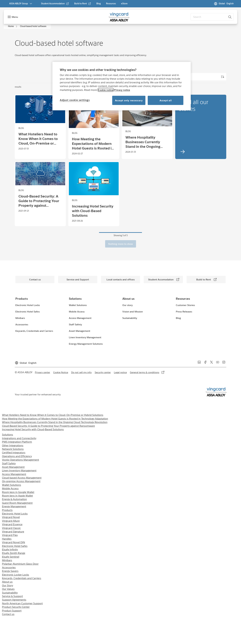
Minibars (7, 560)
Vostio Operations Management (20, 459)
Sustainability (10, 592)
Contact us (8, 614)
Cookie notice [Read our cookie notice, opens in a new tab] (105, 89)
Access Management (14, 474)
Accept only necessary (129, 100)
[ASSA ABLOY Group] (21, 4)
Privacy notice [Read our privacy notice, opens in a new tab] (122, 89)
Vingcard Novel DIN (13, 542)
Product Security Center (16, 607)
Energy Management (14, 506)
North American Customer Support (22, 603)
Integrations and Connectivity (19, 438)
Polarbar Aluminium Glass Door (20, 564)
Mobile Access (10, 488)
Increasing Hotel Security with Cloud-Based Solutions (33, 429)
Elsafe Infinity (10, 549)
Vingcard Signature (13, 531)
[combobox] (212, 17)
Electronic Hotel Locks (15, 513)
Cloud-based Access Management (21, 477)
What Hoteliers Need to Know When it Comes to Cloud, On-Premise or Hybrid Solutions (52, 415)
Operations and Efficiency (17, 456)
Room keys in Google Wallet (18, 492)
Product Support (12, 610)
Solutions (7, 434)
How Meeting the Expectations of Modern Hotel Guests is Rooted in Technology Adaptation (55, 418)
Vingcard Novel (11, 517)
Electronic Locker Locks (15, 574)
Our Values (8, 589)
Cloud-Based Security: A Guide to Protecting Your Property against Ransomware (48, 426)
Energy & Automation (14, 499)
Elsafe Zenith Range (13, 553)
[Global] (224, 4)
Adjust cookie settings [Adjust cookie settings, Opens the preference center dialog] (75, 100)
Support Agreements (14, 599)
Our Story (7, 585)
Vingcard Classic (11, 528)
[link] (55, 3)
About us (7, 581)
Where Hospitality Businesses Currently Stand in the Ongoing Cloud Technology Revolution (54, 422)
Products (7, 510)
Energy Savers (10, 571)
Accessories (9, 567)
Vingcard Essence (12, 524)
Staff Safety (9, 463)
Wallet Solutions (11, 485)
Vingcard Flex (10, 535)
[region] (121, 86)
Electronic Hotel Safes (15, 546)
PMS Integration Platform (17, 442)
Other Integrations (12, 445)
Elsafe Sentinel (10, 556)
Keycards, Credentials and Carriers (21, 578)
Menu (15, 16)
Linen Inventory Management (19, 470)
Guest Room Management (17, 503)
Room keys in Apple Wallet (17, 495)
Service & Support (12, 596)
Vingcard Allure (11, 521)
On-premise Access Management (21, 481)
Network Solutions (13, 449)
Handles (7, 539)
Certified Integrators (13, 452)
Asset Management (13, 467)
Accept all (166, 100)
